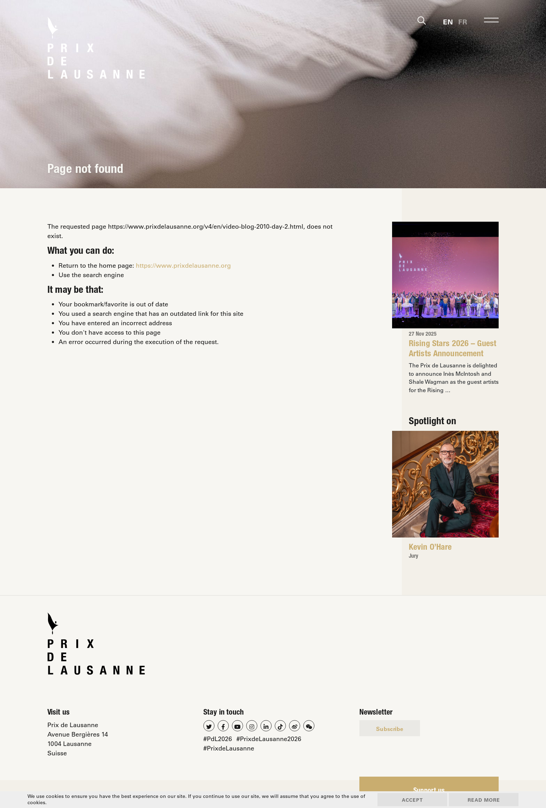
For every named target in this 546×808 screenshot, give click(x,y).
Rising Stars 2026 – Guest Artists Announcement (452, 349)
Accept (412, 799)
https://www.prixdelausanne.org (183, 265)
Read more (484, 799)
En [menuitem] (448, 21)
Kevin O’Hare (430, 548)
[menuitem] (448, 21)
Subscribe (389, 728)
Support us (429, 791)
